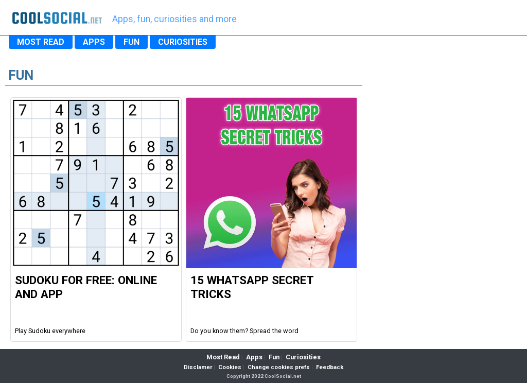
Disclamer (198, 367)
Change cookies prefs (279, 367)
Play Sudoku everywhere (50, 331)
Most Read (223, 357)
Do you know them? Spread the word (244, 331)
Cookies (229, 367)
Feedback (329, 367)
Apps (254, 357)
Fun (274, 357)
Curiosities (303, 357)
